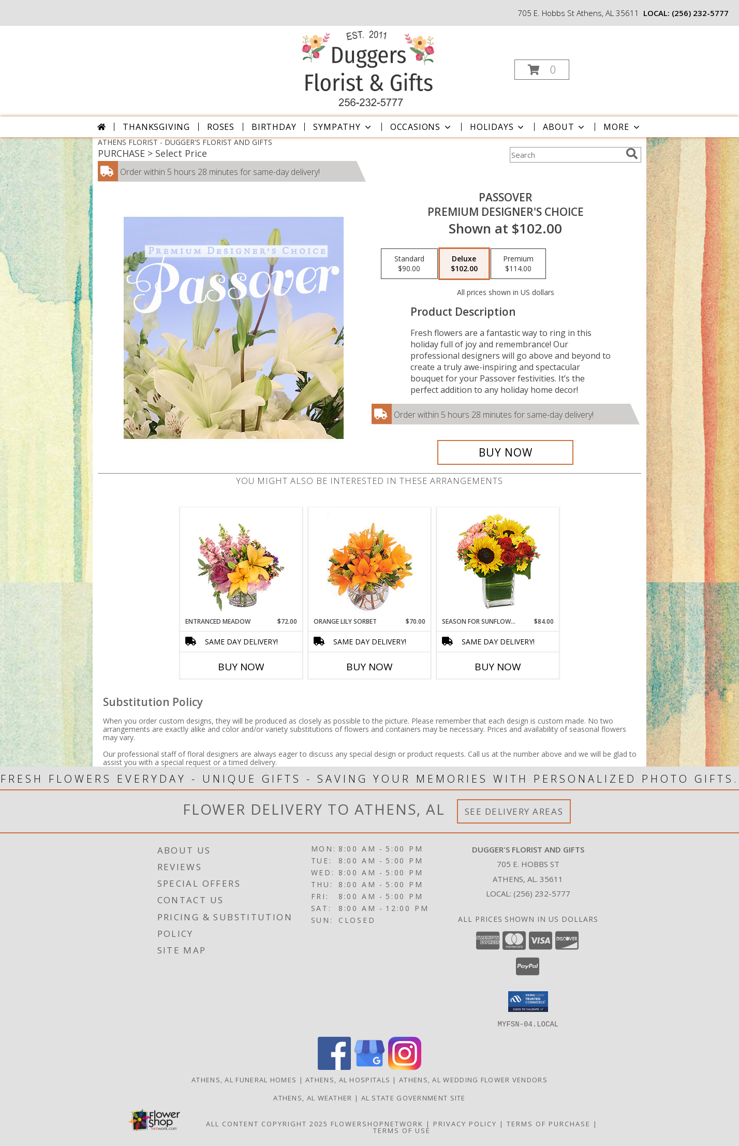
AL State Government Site (413, 1097)
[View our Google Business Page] (369, 1066)
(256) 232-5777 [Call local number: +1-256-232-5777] (700, 13)
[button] (541, 70)
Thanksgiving (156, 127)
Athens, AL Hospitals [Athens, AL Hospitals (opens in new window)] (347, 1079)
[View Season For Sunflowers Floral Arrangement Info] (498, 562)
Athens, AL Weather (312, 1097)
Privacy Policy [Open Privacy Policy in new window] (465, 1123)
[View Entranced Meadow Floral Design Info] (241, 562)
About (564, 127)
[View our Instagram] (404, 1066)
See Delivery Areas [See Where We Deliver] (514, 811)
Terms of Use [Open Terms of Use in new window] (402, 1130)
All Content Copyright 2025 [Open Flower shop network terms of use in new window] (267, 1123)
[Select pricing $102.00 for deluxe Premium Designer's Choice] (464, 264)
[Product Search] (565, 155)
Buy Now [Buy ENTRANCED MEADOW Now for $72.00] (241, 666)
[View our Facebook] (334, 1066)
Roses (220, 127)
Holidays (498, 127)
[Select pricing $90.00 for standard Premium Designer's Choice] (409, 264)
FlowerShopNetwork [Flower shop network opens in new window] (377, 1123)
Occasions (421, 127)
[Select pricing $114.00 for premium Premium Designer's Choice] (518, 264)
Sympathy (343, 127)
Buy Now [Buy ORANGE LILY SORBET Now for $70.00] (369, 666)
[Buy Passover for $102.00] (505, 452)
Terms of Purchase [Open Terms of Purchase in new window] (548, 1123)
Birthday (274, 127)
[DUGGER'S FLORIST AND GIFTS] (369, 66)
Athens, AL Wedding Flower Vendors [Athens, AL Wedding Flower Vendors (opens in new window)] (473, 1079)
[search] (632, 154)
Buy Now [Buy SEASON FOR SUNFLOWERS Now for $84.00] (498, 666)
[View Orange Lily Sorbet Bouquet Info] (370, 562)
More (622, 127)
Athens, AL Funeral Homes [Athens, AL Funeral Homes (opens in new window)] (244, 1079)
